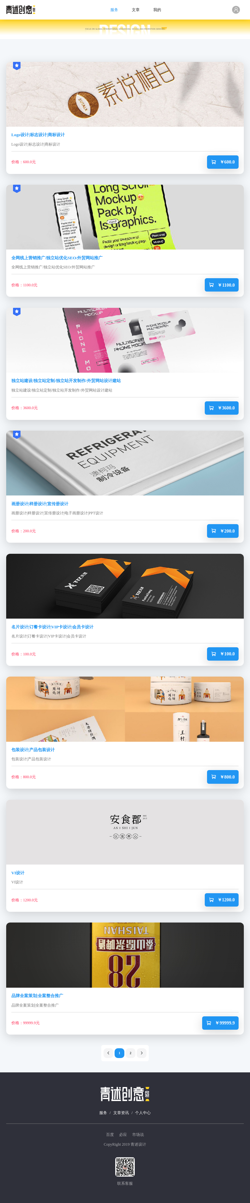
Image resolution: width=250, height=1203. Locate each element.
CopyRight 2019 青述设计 (125, 1144)
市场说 (138, 1134)
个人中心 (143, 1112)
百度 (110, 1134)
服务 (114, 9)
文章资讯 (121, 1112)
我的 (157, 9)
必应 (123, 1134)
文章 (136, 9)
